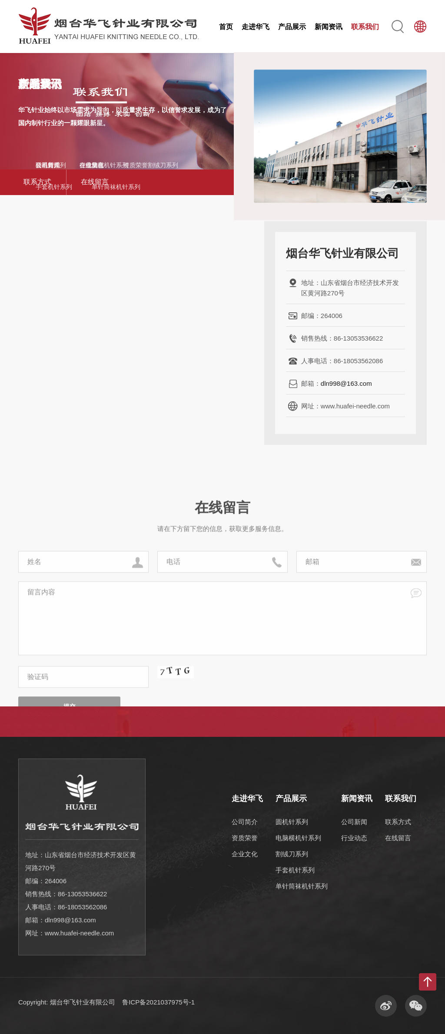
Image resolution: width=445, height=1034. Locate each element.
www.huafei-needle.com (79, 933)
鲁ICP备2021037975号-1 (158, 1002)
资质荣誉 (245, 838)
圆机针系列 (292, 821)
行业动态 (354, 838)
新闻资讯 (328, 26)
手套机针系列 (295, 870)
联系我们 (365, 26)
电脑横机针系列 (298, 838)
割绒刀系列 (292, 854)
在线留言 (95, 182)
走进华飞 (255, 26)
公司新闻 (354, 821)
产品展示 (292, 26)
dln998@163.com (346, 383)
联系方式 (37, 182)
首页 (226, 26)
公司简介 (245, 821)
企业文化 (245, 854)
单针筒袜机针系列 (302, 886)
